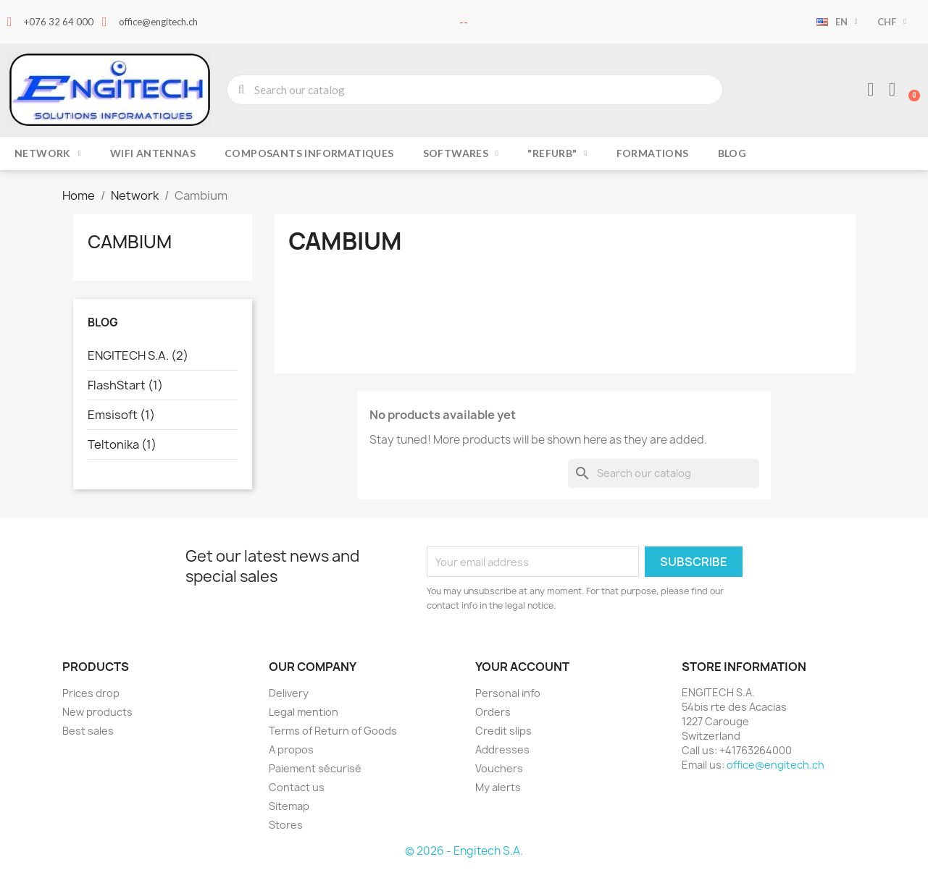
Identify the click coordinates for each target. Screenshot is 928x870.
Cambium (130, 241)
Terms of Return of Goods (333, 731)
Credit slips (503, 731)
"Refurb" (557, 153)
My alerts (498, 787)
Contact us (297, 787)
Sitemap (289, 806)
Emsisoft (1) (121, 415)
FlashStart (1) (125, 385)
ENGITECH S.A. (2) (138, 355)
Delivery (289, 693)
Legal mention (303, 712)
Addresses (502, 749)
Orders (493, 712)
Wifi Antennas (153, 153)
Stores (286, 825)
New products (97, 712)
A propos (291, 749)
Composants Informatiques (309, 153)
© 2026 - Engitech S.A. (464, 850)
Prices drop (91, 693)
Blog (732, 153)
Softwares (461, 153)
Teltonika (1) (122, 444)
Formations (652, 153)
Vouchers (499, 768)
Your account (522, 667)
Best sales (88, 731)
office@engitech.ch (775, 765)
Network (47, 153)
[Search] (663, 473)
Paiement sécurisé (315, 768)
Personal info (507, 693)
